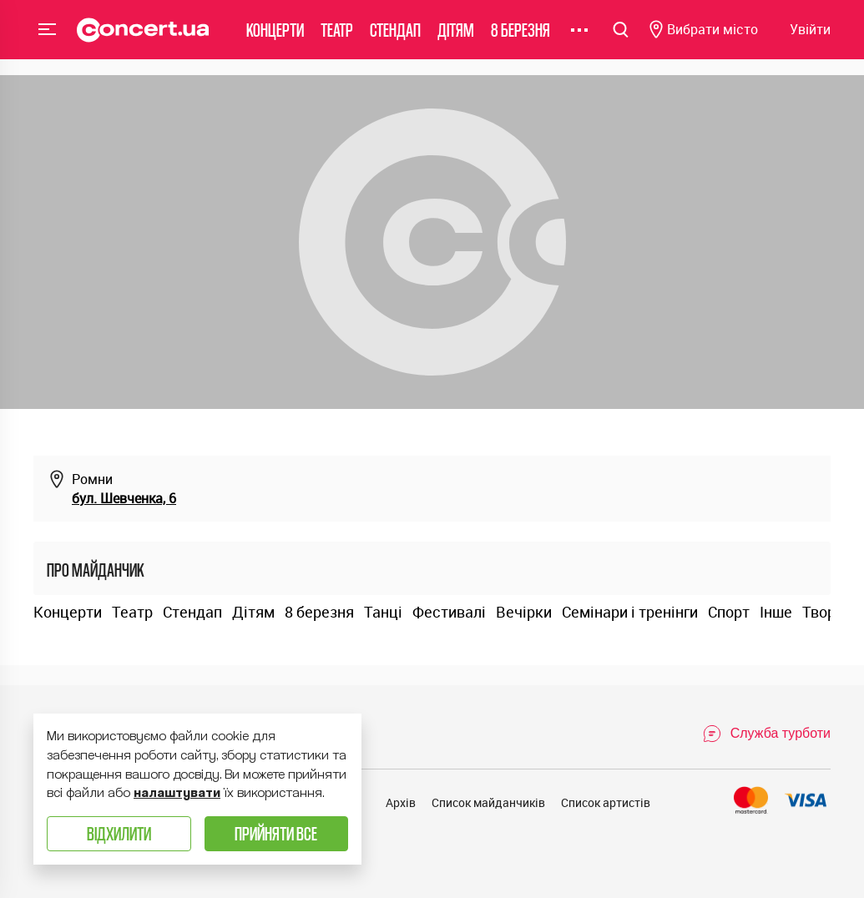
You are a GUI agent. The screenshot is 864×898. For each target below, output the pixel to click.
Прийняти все (276, 833)
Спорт (729, 612)
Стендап (395, 37)
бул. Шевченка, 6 (124, 498)
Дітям (455, 37)
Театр (337, 37)
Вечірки (524, 612)
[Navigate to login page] (810, 38)
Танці (383, 612)
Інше (776, 612)
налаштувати (177, 793)
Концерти (275, 37)
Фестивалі (449, 612)
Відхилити (119, 833)
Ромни (92, 479)
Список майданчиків (488, 802)
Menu (47, 37)
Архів (401, 802)
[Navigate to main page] (143, 38)
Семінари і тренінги (630, 612)
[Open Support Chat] (766, 734)
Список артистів (605, 802)
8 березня (520, 37)
